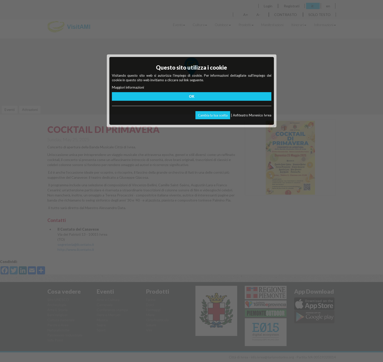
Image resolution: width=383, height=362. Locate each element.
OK (191, 96)
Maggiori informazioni (128, 87)
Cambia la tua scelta (213, 115)
